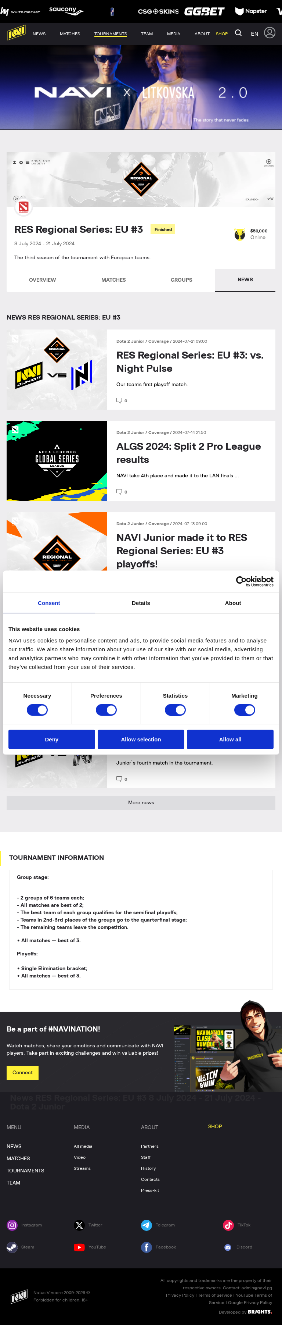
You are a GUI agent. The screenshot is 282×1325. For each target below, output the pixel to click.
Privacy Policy (180, 1295)
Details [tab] (141, 602)
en (254, 34)
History (148, 1168)
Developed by (245, 1312)
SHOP (215, 1126)
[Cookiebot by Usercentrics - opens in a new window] (241, 581)
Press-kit (150, 1190)
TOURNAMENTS (25, 1170)
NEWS (245, 279)
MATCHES (113, 280)
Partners (150, 1146)
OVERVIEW (42, 280)
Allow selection (141, 739)
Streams (82, 1168)
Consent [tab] (49, 602)
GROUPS (181, 280)
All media (83, 1146)
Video (80, 1157)
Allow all (230, 739)
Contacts (150, 1179)
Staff (146, 1157)
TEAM (13, 1183)
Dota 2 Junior (130, 341)
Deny (51, 739)
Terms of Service (215, 1295)
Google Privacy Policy (250, 1302)
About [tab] (233, 602)
